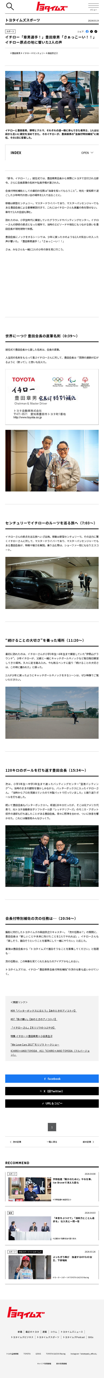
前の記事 (87, 1142)
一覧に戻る (52, 1142)
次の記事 (17, 1142)
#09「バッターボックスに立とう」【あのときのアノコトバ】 (44, 1010)
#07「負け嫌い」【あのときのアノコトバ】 (34, 1019)
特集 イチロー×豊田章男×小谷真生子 (32, 1036)
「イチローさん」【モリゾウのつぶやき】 (33, 1027)
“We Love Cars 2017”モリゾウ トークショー (35, 1044)
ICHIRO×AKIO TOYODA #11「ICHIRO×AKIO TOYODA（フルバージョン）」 (50, 1052)
